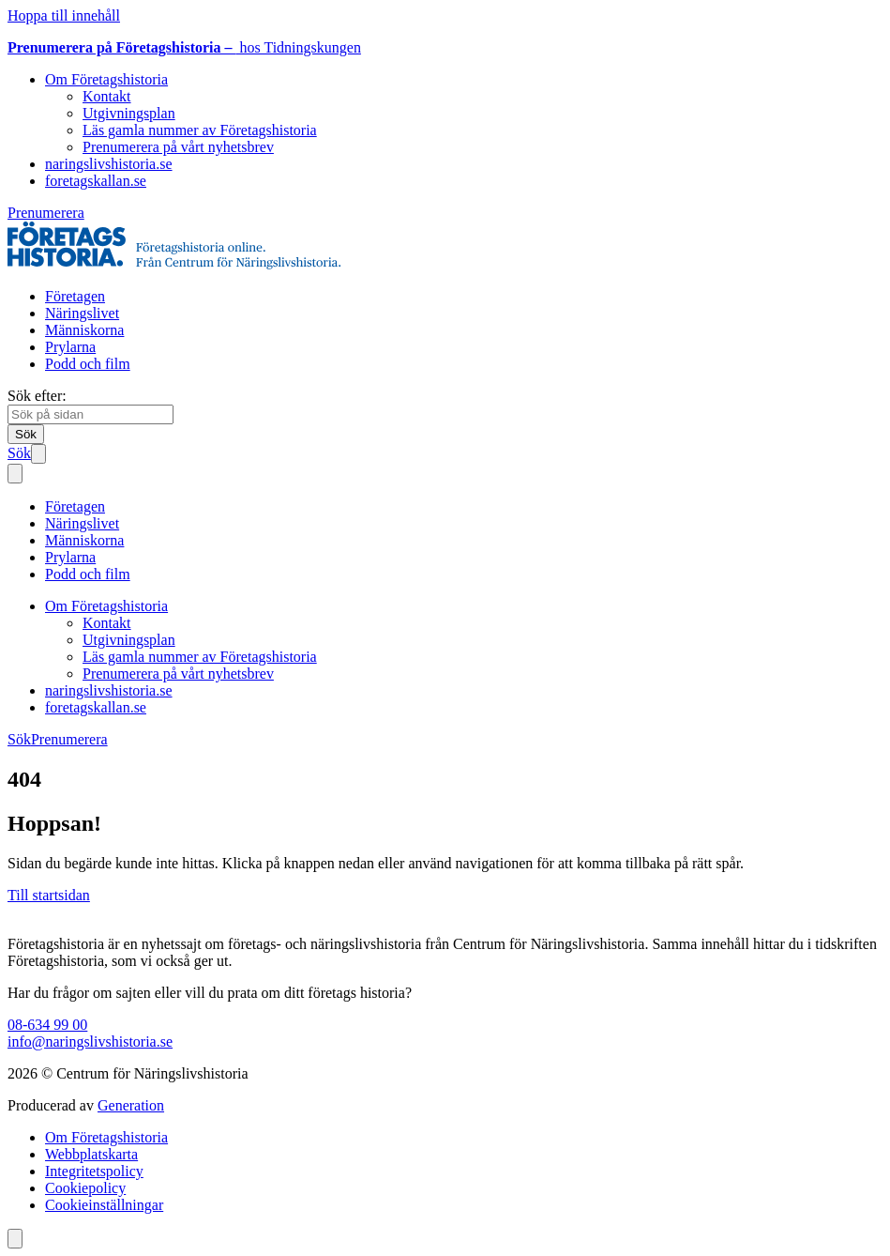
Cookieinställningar (104, 1205)
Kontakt (107, 96)
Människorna (84, 330)
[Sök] (26, 434)
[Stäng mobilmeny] (15, 473)
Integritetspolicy (94, 1171)
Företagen (75, 296)
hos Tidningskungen (184, 47)
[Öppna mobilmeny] (38, 454)
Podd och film (87, 364)
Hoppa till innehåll (64, 15)
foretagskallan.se (95, 181)
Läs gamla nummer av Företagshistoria (200, 130)
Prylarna (70, 347)
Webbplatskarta (91, 1154)
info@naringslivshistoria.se (90, 1041)
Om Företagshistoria (106, 79)
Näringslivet (82, 313)
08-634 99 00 (47, 1025)
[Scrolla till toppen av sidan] (15, 1238)
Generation (131, 1105)
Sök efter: (37, 396)
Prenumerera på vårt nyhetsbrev (178, 147)
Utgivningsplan (129, 113)
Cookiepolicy (85, 1188)
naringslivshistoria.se (109, 164)
